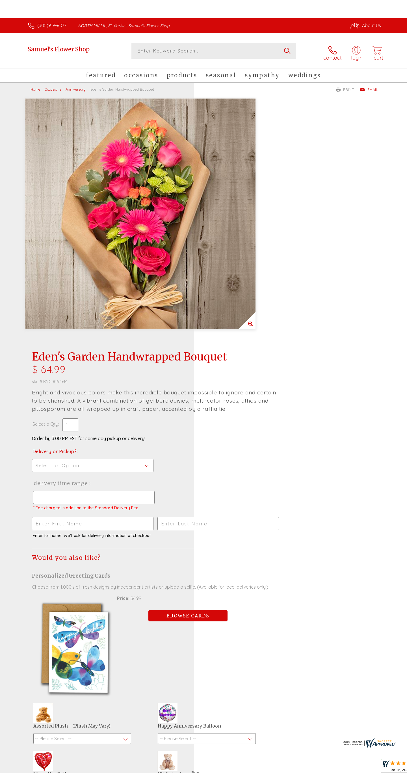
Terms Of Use (257, 767)
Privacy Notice (290, 767)
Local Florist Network (331, 767)
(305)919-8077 (51, 25)
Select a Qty (217, 195)
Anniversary (76, 86)
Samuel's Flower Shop (59, 49)
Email (369, 86)
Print (345, 86)
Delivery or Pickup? (226, 222)
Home (35, 86)
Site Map (366, 767)
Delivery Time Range (232, 254)
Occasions (53, 86)
